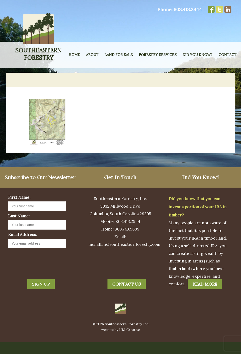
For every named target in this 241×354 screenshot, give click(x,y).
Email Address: (22, 246)
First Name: (19, 209)
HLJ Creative (129, 341)
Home (74, 54)
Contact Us (126, 296)
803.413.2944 (188, 9)
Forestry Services (158, 54)
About (92, 54)
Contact (227, 54)
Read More (205, 296)
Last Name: (19, 228)
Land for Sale (118, 54)
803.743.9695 (127, 241)
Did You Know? (197, 54)
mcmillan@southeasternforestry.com (124, 256)
